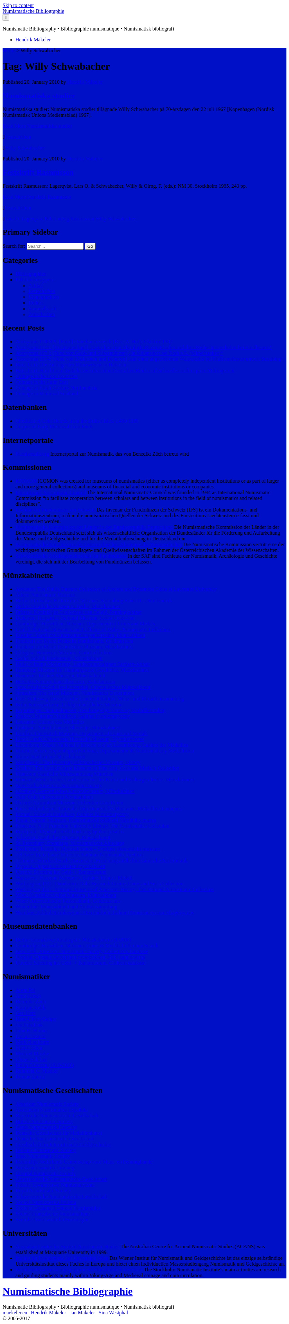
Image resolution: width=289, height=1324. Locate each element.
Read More (37, 126)
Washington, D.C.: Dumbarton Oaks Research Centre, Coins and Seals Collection (99, 883)
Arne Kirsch (28, 996)
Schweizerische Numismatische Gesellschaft (61, 1196)
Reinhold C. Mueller (36, 1071)
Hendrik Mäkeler (33, 39)
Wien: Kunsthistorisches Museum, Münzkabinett (65, 895)
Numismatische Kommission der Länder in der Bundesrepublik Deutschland (94, 527)
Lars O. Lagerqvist (24, 218)
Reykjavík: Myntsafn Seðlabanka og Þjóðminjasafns (69, 831)
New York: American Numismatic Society (58, 785)
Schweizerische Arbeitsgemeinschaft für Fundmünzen (70, 556)
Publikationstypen (34, 279)
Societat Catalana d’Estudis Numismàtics (57, 1208)
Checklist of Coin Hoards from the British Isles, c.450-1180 (76, 421)
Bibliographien (30, 274)
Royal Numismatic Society (43, 1190)
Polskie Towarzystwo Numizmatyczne (55, 1185)
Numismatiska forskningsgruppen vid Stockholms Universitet (79, 1269)
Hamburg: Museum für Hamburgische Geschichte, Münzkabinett (82, 670)
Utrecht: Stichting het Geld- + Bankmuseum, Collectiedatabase (80, 963)
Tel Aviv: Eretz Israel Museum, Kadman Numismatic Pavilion (79, 854)
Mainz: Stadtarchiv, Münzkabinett (50, 756)
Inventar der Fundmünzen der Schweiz (55, 509)
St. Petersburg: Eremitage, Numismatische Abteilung (69, 843)
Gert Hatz (25, 1013)
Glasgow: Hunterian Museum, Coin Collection (63, 652)
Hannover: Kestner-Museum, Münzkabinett (60, 675)
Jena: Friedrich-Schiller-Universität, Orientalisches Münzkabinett (82, 687)
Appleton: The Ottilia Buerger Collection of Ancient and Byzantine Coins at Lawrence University (116, 589)
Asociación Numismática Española (51, 1110)
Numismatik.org (32, 454)
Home (9, 50)
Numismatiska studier (39, 95)
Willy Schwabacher (25, 147)
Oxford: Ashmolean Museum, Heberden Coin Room (69, 802)
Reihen (35, 302)
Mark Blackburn (32, 1042)
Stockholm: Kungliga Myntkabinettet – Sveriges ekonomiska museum (87, 849)
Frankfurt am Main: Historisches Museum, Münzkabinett (74, 646)
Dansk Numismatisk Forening (46, 1127)
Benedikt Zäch (30, 1001)
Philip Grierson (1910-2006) (44, 1065)
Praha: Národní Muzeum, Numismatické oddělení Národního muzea (85, 820)
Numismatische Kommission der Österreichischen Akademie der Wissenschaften (98, 544)
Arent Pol (25, 990)
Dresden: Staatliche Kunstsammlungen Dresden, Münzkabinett (80, 635)
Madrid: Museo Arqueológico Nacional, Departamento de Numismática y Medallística (104, 750)
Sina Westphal (113, 1312)
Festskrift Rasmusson (38, 172)
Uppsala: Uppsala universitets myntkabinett (60, 866)
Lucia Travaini (30, 1036)
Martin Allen (28, 1048)
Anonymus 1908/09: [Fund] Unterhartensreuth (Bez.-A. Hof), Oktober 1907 (93, 341)
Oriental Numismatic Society (45, 1173)
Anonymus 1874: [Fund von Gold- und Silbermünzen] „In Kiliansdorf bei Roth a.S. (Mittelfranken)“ (119, 353)
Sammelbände (43, 308)
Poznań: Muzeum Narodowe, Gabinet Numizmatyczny (71, 814)
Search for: (14, 246)
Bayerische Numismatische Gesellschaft (56, 1115)
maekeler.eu (15, 1312)
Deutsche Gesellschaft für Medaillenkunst (58, 1133)
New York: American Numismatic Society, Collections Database (81, 951)
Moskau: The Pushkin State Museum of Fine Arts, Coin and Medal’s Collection (97, 768)
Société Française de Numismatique (52, 1214)
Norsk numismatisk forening (44, 1167)
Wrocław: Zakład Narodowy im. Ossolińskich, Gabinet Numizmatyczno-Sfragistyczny (104, 912)
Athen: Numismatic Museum (45, 595)
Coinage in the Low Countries (46, 376)
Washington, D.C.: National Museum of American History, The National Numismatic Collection (114, 889)
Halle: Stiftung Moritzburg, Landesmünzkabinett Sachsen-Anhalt (82, 664)
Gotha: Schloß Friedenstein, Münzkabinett (59, 658)
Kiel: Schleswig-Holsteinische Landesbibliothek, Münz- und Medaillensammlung (99, 698)
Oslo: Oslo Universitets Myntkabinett (54, 797)
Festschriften (18, 137)
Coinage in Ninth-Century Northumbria (56, 388)
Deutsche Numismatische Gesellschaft (55, 1138)
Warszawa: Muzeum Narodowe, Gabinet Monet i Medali (73, 878)
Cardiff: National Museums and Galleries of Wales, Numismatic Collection (92, 629)
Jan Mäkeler (82, 1312)
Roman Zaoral (30, 1076)
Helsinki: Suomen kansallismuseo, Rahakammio (65, 681)
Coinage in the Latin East (41, 382)
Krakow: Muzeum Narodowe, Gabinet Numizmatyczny (72, 716)
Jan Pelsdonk (28, 1024)
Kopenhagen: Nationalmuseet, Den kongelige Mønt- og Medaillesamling (90, 710)
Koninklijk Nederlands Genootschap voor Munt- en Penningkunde (83, 1162)
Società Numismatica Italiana (45, 1202)
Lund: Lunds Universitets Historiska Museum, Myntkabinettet (79, 739)
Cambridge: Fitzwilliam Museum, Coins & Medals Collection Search (86, 945)
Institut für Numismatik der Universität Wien (61, 1258)
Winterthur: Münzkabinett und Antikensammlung (66, 906)
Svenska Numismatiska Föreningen (51, 1219)
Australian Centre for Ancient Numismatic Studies (67, 1246)
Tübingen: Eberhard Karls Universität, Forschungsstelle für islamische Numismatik (101, 860)
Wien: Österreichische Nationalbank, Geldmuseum (67, 901)
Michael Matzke (32, 1053)
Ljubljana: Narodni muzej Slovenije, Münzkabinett (68, 727)
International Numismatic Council (50, 492)
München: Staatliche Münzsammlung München (64, 774)
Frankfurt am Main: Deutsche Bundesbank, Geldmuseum (74, 641)
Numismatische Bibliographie (33, 11)
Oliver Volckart (31, 1059)
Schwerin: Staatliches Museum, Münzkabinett (62, 837)
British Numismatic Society (44, 1121)
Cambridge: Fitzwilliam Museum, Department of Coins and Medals (85, 623)
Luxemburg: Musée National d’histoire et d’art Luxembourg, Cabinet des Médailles (101, 745)
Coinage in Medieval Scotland (46, 393)
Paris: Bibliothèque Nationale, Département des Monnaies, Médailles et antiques (98, 808)
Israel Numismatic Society (42, 1156)
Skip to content (18, 5)
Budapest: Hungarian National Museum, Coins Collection (75, 618)
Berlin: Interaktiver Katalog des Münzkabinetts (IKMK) (73, 939)
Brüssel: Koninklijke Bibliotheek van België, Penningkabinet (78, 612)
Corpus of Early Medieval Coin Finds (54, 426)
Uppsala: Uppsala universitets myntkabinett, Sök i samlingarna (80, 957)
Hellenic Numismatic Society (45, 1150)
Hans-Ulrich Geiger (35, 1019)
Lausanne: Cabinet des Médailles (49, 722)
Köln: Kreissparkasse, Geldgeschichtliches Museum (68, 704)
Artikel (35, 285)
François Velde (30, 1007)
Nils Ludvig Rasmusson (69, 218)
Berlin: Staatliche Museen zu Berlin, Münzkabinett (67, 606)
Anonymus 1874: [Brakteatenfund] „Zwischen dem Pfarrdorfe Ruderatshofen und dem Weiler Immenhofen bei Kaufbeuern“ (143, 347)
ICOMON (25, 481)
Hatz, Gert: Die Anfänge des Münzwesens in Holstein (70, 364)
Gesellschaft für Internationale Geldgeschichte (63, 1144)
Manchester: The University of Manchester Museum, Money (77, 762)
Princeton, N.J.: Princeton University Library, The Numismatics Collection (92, 826)
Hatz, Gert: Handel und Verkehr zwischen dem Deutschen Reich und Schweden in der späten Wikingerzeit (125, 370)
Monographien (43, 297)
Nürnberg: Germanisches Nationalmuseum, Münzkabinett (74, 791)
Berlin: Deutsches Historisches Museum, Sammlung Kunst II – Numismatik (93, 600)
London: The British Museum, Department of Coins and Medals (81, 733)
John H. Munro (31, 1030)
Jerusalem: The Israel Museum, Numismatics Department (74, 693)
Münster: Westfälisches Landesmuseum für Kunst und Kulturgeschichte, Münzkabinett (104, 779)
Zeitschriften (41, 314)
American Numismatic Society (47, 1104)
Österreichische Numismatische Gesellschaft (61, 1179)
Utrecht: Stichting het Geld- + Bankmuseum (60, 872)
